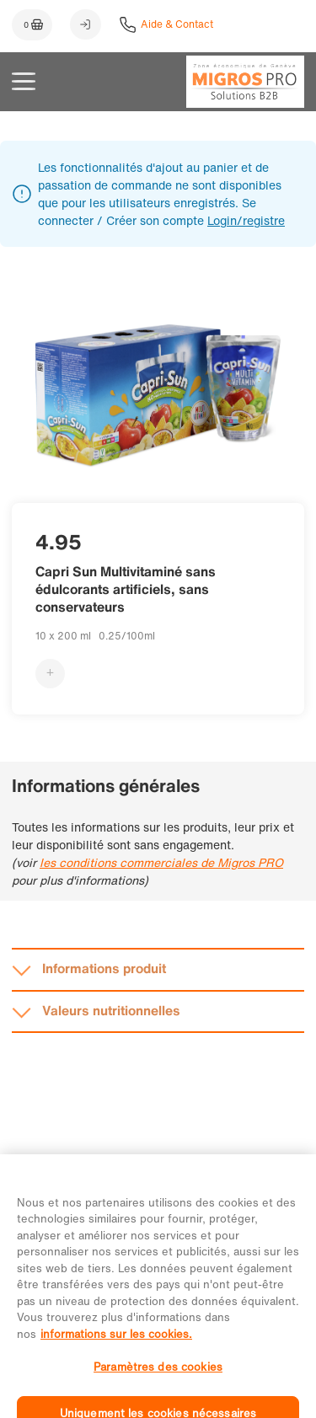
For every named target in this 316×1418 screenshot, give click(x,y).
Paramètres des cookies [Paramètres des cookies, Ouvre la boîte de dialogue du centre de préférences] (158, 1379)
